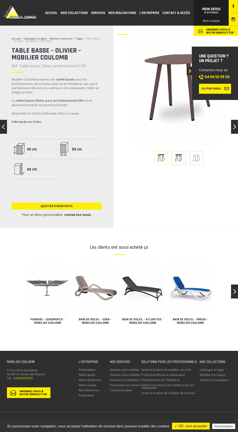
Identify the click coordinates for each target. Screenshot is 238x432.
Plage (79, 38)
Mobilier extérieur (61, 38)
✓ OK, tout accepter (190, 426)
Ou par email (215, 88)
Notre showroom (90, 380)
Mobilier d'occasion (213, 375)
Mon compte (211, 21)
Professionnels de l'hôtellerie (160, 380)
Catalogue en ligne (35, 38)
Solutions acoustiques (214, 380)
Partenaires (86, 395)
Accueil (16, 38)
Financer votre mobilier (125, 375)
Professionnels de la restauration (163, 375)
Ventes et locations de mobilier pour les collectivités (167, 386)
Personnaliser (224, 426)
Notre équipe (87, 385)
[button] (234, 291)
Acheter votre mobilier (125, 370)
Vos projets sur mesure (125, 385)
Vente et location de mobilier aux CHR (166, 370)
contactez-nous (77, 214)
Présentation (87, 370)
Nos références (89, 390)
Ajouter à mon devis (57, 206)
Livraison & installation (125, 380)
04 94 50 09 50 (217, 76)
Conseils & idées (121, 390)
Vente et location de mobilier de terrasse (168, 393)
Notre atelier (87, 375)
